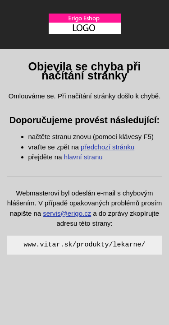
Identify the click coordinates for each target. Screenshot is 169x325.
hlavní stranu (83, 157)
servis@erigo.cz (67, 213)
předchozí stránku (107, 147)
